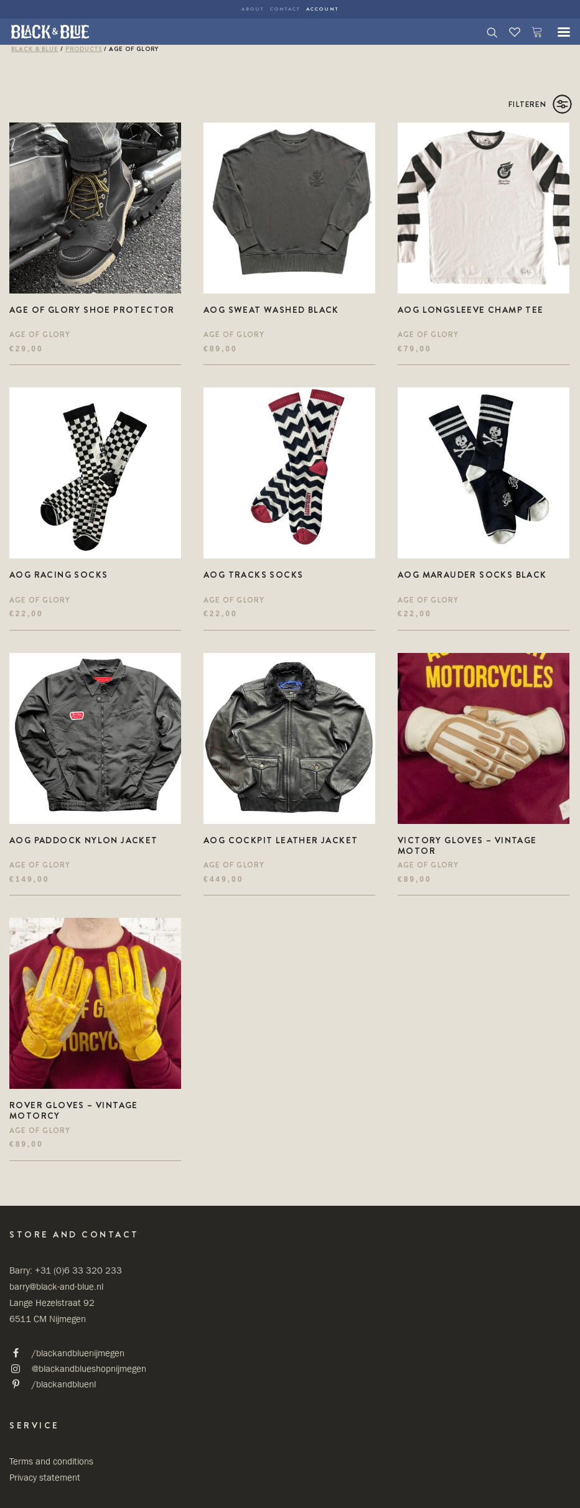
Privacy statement (44, 1477)
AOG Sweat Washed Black (271, 309)
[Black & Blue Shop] (50, 32)
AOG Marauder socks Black (472, 574)
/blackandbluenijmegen (78, 1353)
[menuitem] (253, 9)
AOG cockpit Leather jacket (280, 840)
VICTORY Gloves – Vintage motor (467, 845)
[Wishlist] (509, 31)
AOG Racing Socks (58, 574)
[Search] (486, 31)
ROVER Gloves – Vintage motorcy (73, 1110)
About (252, 9)
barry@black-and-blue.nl (56, 1286)
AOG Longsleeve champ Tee (471, 309)
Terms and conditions (51, 1461)
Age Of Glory (39, 334)
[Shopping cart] (531, 31)
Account (322, 9)
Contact (285, 9)
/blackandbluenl (64, 1384)
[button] (557, 32)
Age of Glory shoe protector (92, 309)
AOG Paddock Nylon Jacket (83, 840)
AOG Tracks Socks (253, 574)
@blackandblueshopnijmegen (89, 1368)
